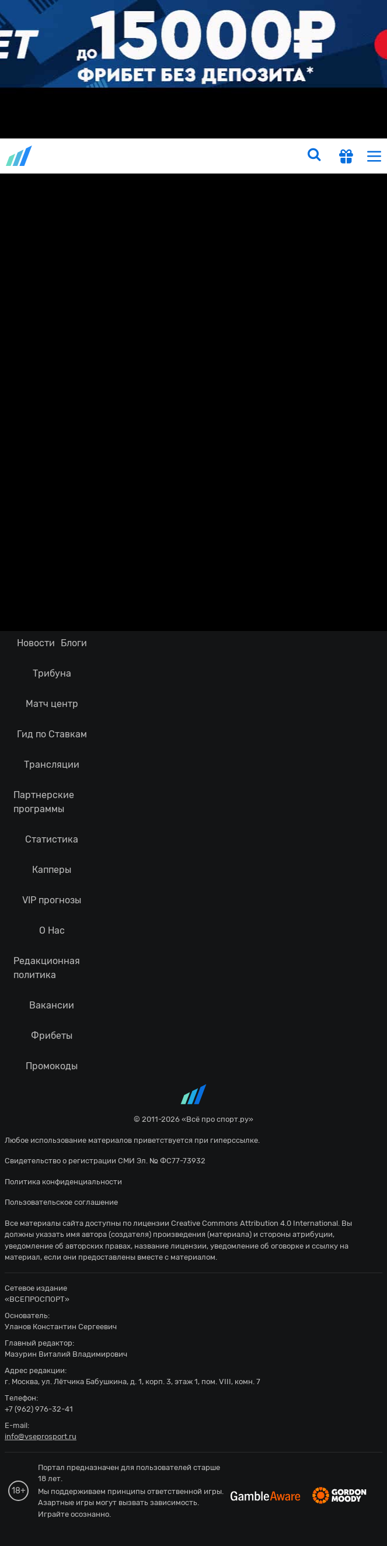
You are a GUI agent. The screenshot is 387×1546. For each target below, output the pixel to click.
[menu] (374, 155)
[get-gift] (346, 158)
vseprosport (20, 155)
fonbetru (193, 773)
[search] (314, 156)
